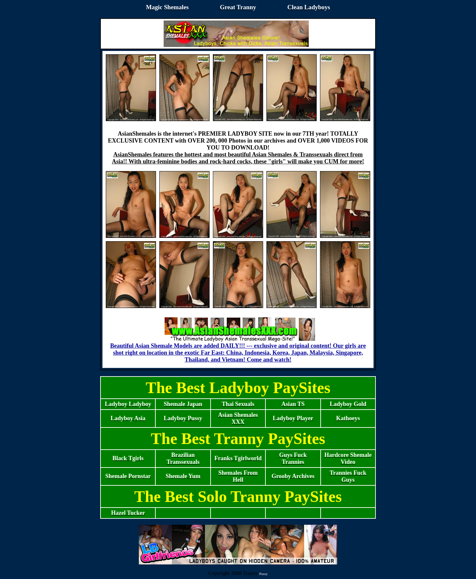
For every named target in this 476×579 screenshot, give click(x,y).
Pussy (263, 574)
